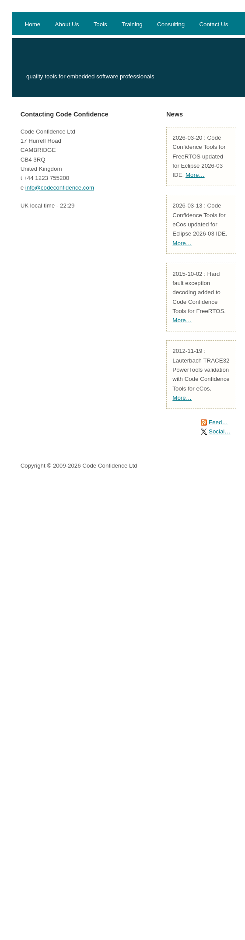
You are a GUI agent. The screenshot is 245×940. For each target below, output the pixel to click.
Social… (220, 431)
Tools (100, 24)
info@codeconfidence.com (59, 187)
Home (33, 24)
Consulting (171, 24)
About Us (67, 24)
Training (132, 24)
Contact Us (213, 24)
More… (195, 175)
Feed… (218, 422)
